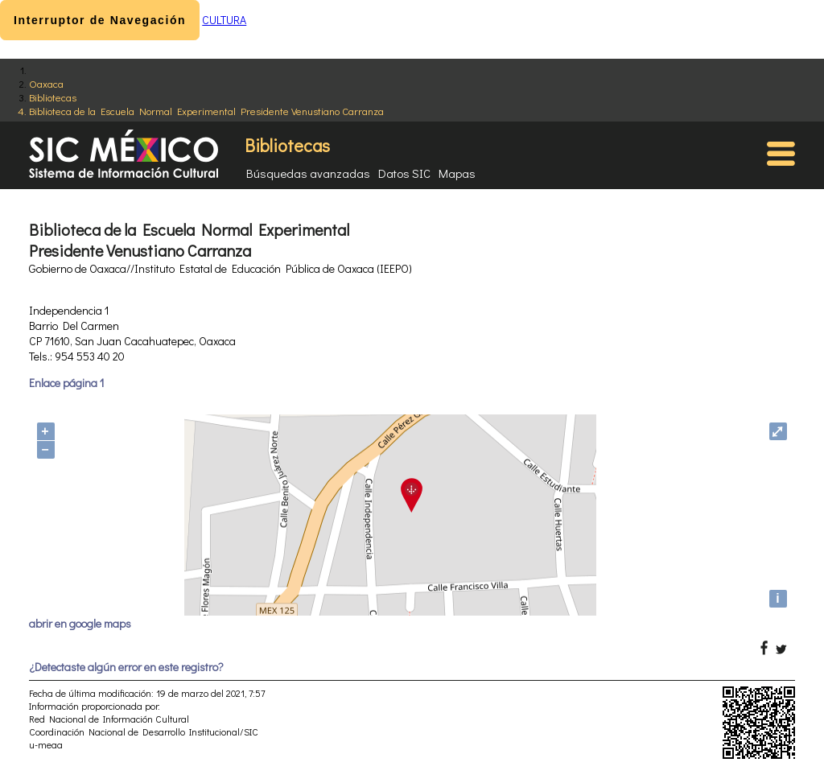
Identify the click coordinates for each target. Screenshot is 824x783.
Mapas (457, 173)
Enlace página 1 (66, 382)
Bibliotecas (52, 97)
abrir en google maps (80, 623)
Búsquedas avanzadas (308, 173)
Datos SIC (404, 173)
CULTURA (224, 19)
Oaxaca (46, 83)
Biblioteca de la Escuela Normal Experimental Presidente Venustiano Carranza (206, 110)
